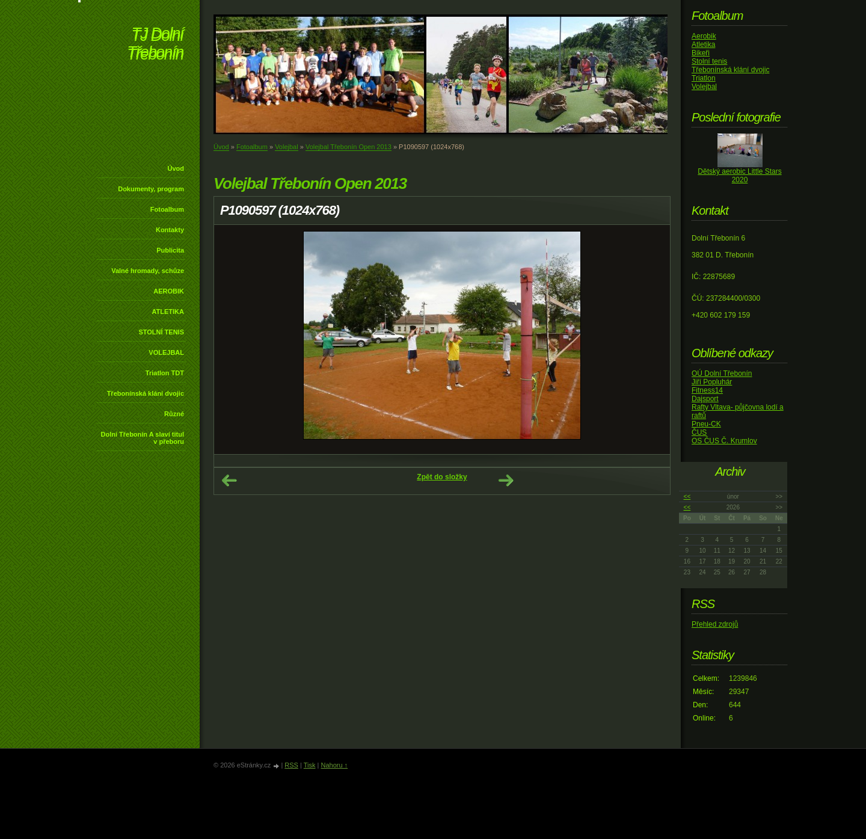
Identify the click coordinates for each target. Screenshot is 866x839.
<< (687, 496)
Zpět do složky (442, 477)
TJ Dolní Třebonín (155, 44)
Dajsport (705, 399)
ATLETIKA (168, 311)
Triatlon (704, 78)
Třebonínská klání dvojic (145, 393)
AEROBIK (168, 291)
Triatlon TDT (165, 372)
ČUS (699, 432)
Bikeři (701, 53)
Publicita (170, 250)
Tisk (310, 765)
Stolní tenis (709, 61)
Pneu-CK (706, 424)
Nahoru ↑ (334, 765)
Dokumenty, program (151, 188)
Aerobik (704, 36)
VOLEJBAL (166, 352)
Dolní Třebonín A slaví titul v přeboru (142, 438)
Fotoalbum (167, 209)
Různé (174, 413)
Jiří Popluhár (712, 382)
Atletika (703, 44)
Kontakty (170, 229)
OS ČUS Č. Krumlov (724, 441)
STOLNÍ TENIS (161, 332)
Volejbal (286, 146)
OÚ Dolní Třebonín (722, 373)
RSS (291, 765)
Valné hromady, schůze (147, 270)
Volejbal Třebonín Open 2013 (349, 146)
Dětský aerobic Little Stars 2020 (739, 175)
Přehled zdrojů (715, 624)
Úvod (176, 168)
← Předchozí (229, 481)
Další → (506, 481)
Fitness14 (707, 390)
